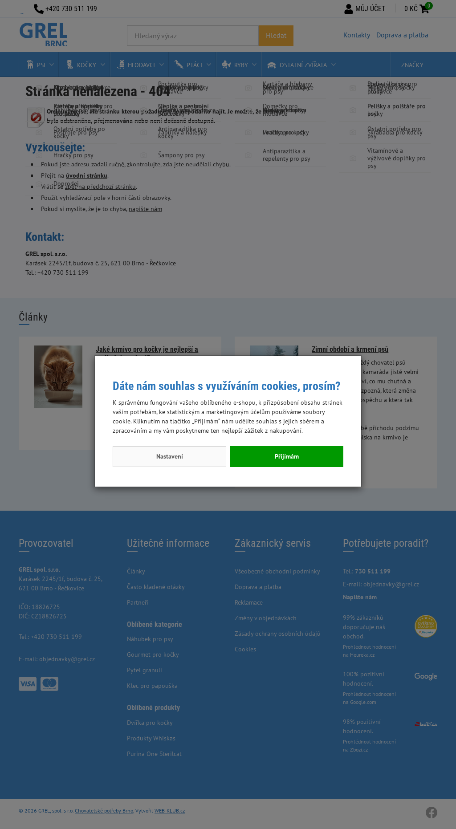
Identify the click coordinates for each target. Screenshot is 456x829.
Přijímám (287, 456)
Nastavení (169, 456)
